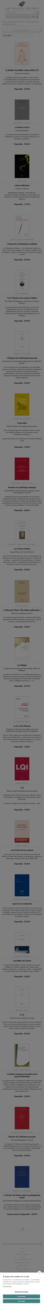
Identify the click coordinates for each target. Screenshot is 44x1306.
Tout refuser (21, 1301)
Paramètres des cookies (21, 1292)
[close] (39, 1272)
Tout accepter (21, 1296)
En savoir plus (7, 1286)
